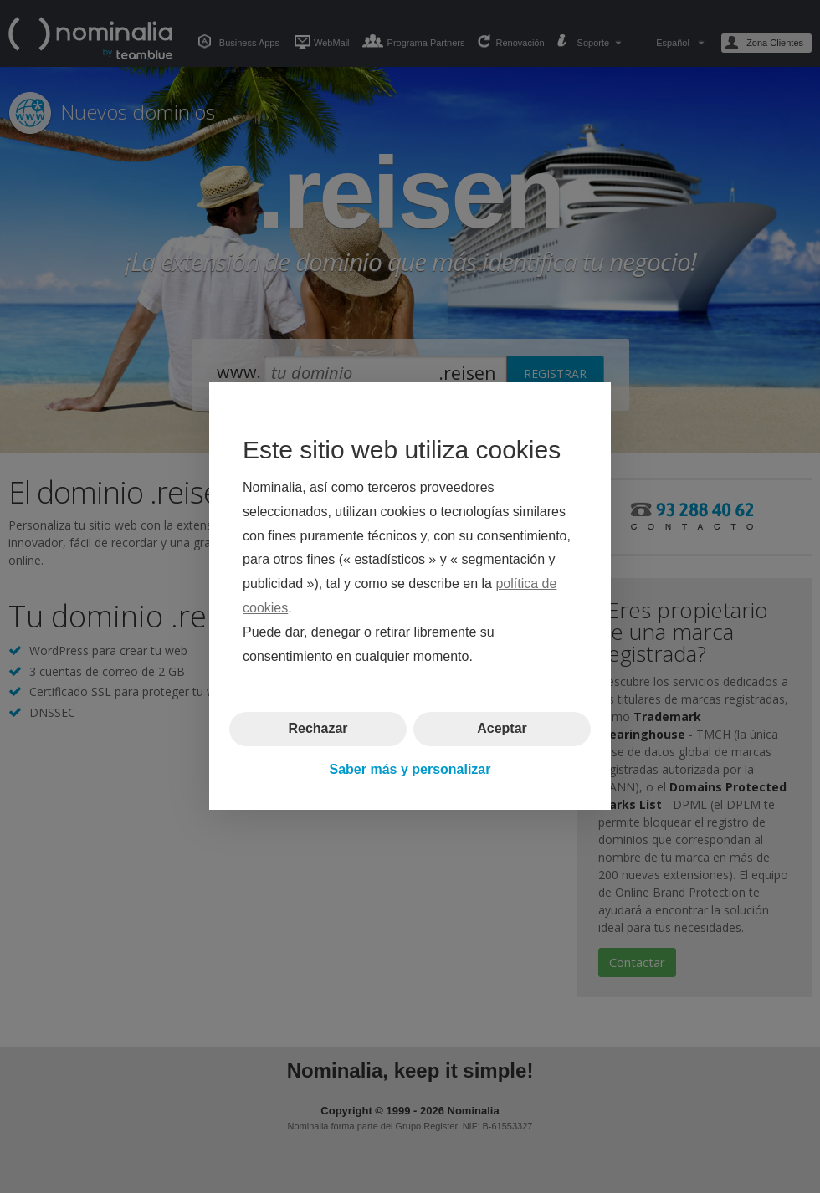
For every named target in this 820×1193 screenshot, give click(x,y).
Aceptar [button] (502, 729)
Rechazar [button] (317, 729)
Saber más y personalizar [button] (410, 769)
